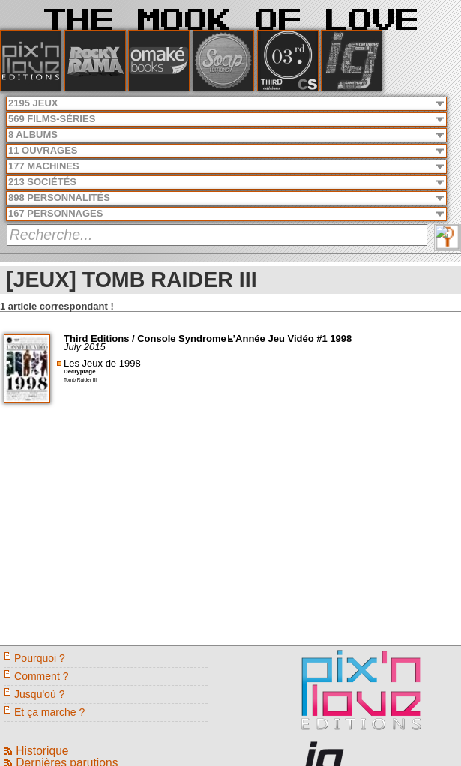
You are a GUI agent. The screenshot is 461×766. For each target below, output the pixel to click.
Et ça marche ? (49, 712)
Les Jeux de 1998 (102, 363)
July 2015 (85, 347)
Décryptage (79, 371)
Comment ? (41, 676)
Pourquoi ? (39, 658)
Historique (42, 750)
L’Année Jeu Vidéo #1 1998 (289, 338)
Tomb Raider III (80, 379)
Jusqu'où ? (39, 694)
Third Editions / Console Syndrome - (149, 338)
